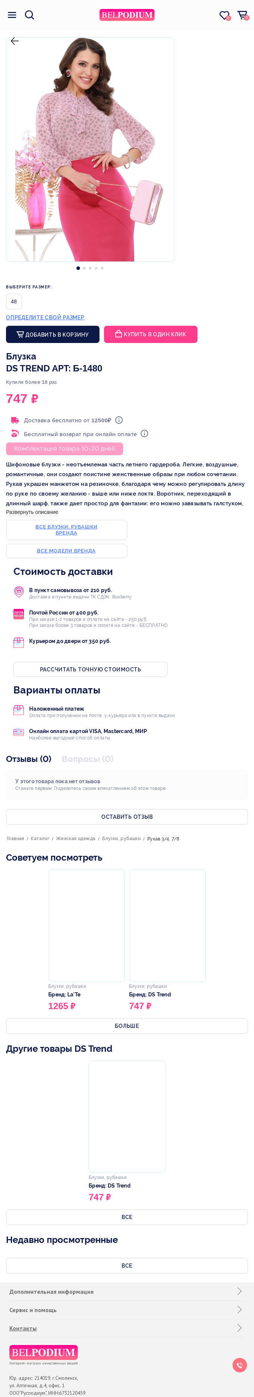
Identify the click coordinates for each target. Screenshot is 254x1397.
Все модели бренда (66, 551)
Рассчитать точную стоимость (90, 670)
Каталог (40, 838)
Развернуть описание (32, 512)
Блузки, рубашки (121, 838)
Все (127, 1217)
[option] (78, 266)
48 (14, 301)
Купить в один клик (155, 334)
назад (13, 35)
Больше (127, 1026)
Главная (15, 838)
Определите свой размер (45, 318)
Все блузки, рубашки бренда (66, 530)
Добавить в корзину (56, 335)
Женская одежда (76, 838)
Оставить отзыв (127, 817)
